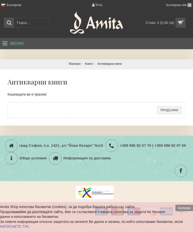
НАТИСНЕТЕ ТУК (14, 226)
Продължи (169, 110)
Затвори (184, 208)
